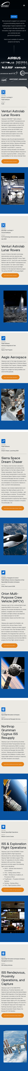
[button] (24, 5)
